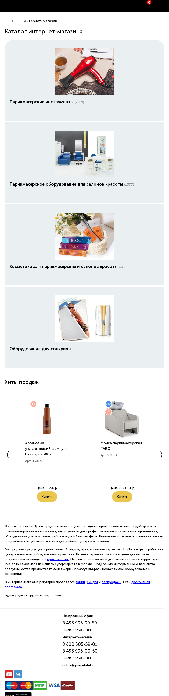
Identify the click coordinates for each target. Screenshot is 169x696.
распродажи (111, 582)
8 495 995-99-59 (79, 623)
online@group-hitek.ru (78, 665)
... (16, 21)
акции (80, 582)
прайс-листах (58, 559)
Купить (47, 497)
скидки (92, 582)
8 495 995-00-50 (80, 651)
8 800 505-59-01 (79, 644)
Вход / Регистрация (165, 6)
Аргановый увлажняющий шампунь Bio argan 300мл (46, 448)
